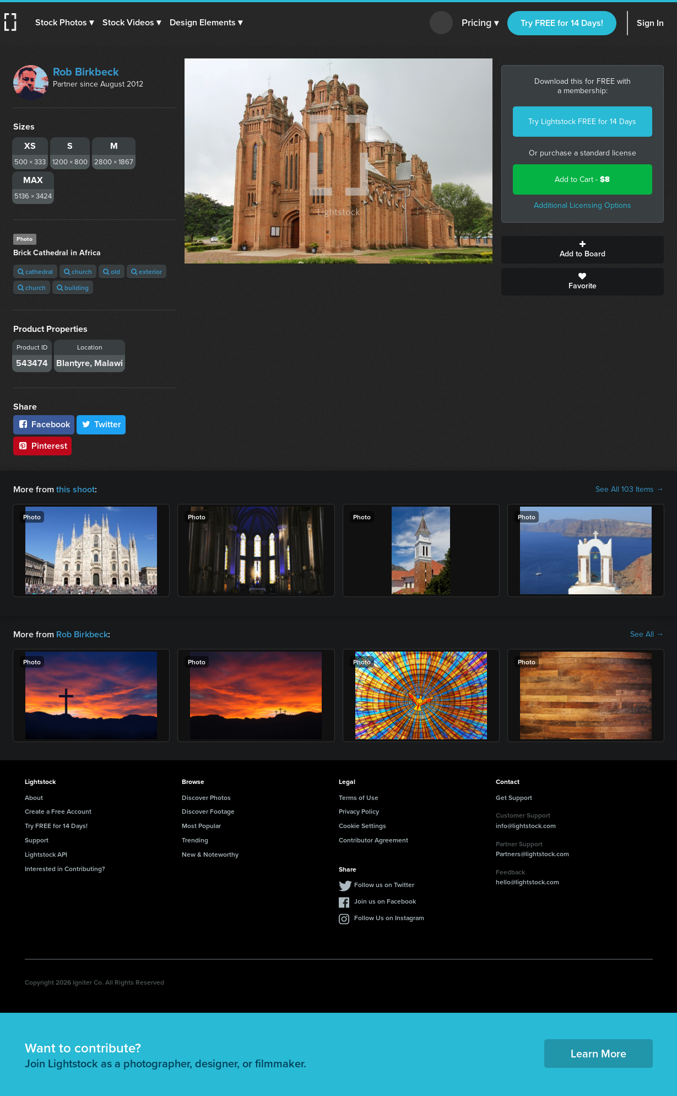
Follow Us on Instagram (389, 917)
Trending (195, 840)
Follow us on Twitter (384, 884)
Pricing (480, 23)
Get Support (514, 797)
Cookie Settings (362, 825)
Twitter (101, 424)
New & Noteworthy (210, 854)
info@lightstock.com (526, 825)
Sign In (650, 23)
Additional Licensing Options (582, 205)
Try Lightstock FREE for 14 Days (582, 121)
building (73, 287)
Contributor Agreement (373, 840)
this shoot (75, 489)
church (78, 271)
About (34, 797)
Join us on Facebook (385, 901)
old (111, 271)
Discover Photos (206, 797)
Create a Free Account (58, 811)
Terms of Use (358, 797)
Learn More (598, 1053)
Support (36, 840)
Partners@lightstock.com (532, 853)
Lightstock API (46, 854)
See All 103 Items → (629, 489)
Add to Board (582, 249)
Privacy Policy (359, 811)
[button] (64, 22)
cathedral (35, 271)
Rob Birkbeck (86, 71)
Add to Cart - (582, 179)
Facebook (44, 424)
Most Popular (201, 825)
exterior (146, 271)
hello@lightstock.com (527, 882)
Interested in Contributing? (65, 868)
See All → (647, 634)
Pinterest (42, 445)
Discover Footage (208, 811)
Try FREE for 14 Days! (562, 23)
